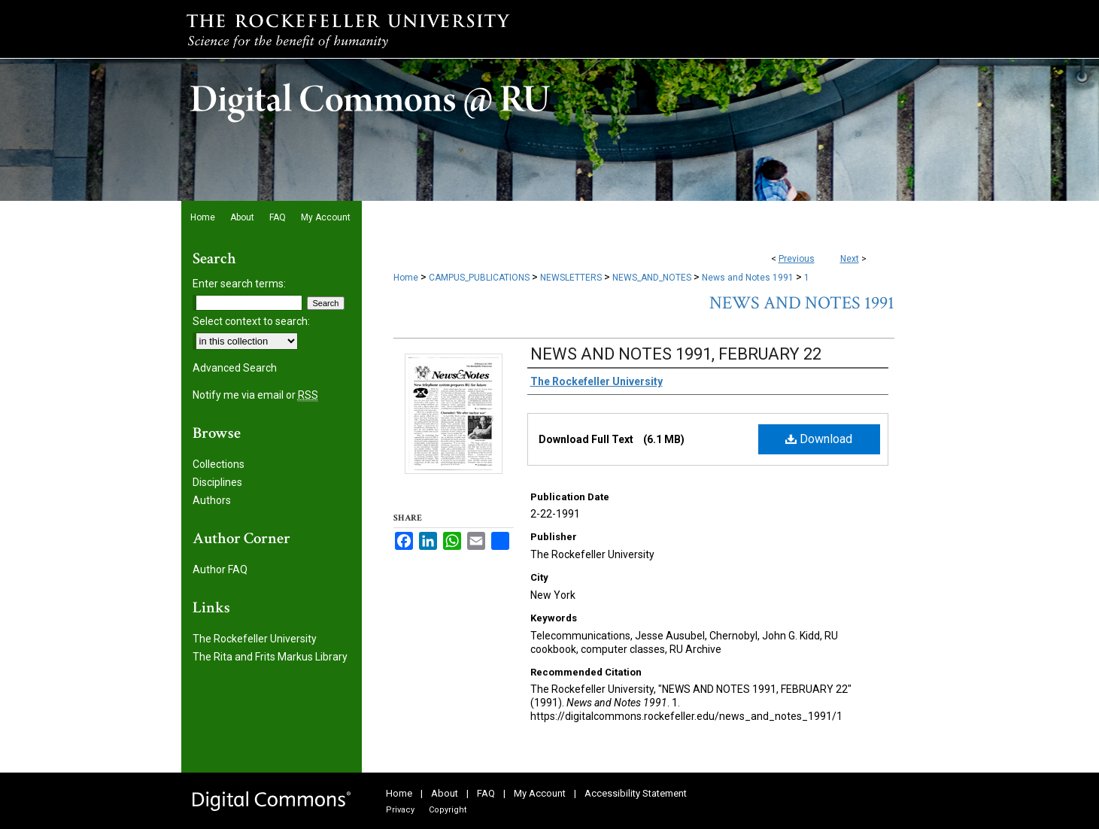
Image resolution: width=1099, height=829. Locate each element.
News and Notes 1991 (748, 277)
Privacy (400, 810)
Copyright (447, 810)
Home (405, 277)
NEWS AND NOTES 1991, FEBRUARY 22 (675, 354)
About (444, 793)
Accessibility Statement (635, 793)
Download (818, 439)
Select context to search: (251, 321)
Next (849, 259)
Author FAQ (220, 569)
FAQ (486, 793)
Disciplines (217, 482)
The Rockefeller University (255, 639)
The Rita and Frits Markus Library (270, 657)
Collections (218, 464)
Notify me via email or (255, 395)
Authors (212, 500)
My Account (540, 793)
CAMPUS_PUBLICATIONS (479, 277)
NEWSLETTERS (571, 277)
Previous (797, 259)
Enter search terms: (239, 284)
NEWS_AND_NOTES (651, 277)
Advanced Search (235, 368)
